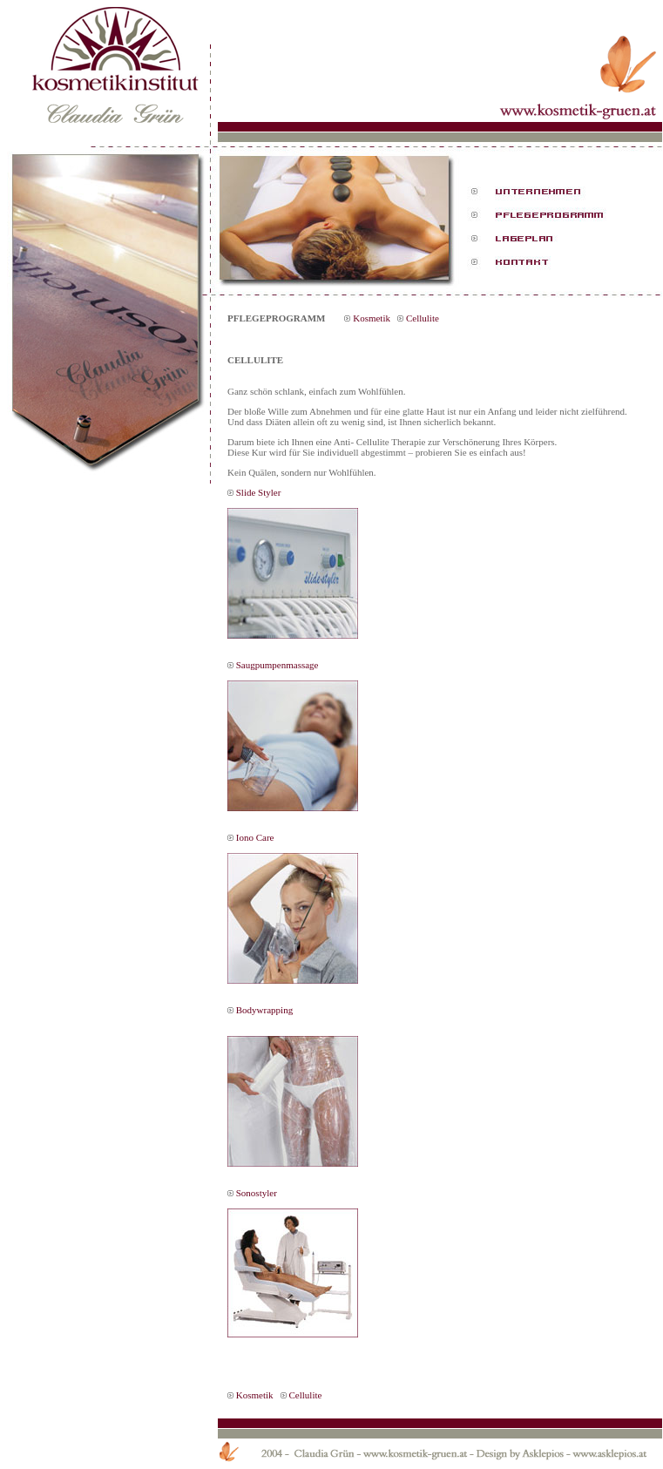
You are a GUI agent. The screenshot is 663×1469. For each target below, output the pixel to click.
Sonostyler (256, 1193)
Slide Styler (258, 492)
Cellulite (422, 318)
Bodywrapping (264, 1010)
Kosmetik (371, 318)
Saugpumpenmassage (277, 665)
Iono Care (255, 837)
